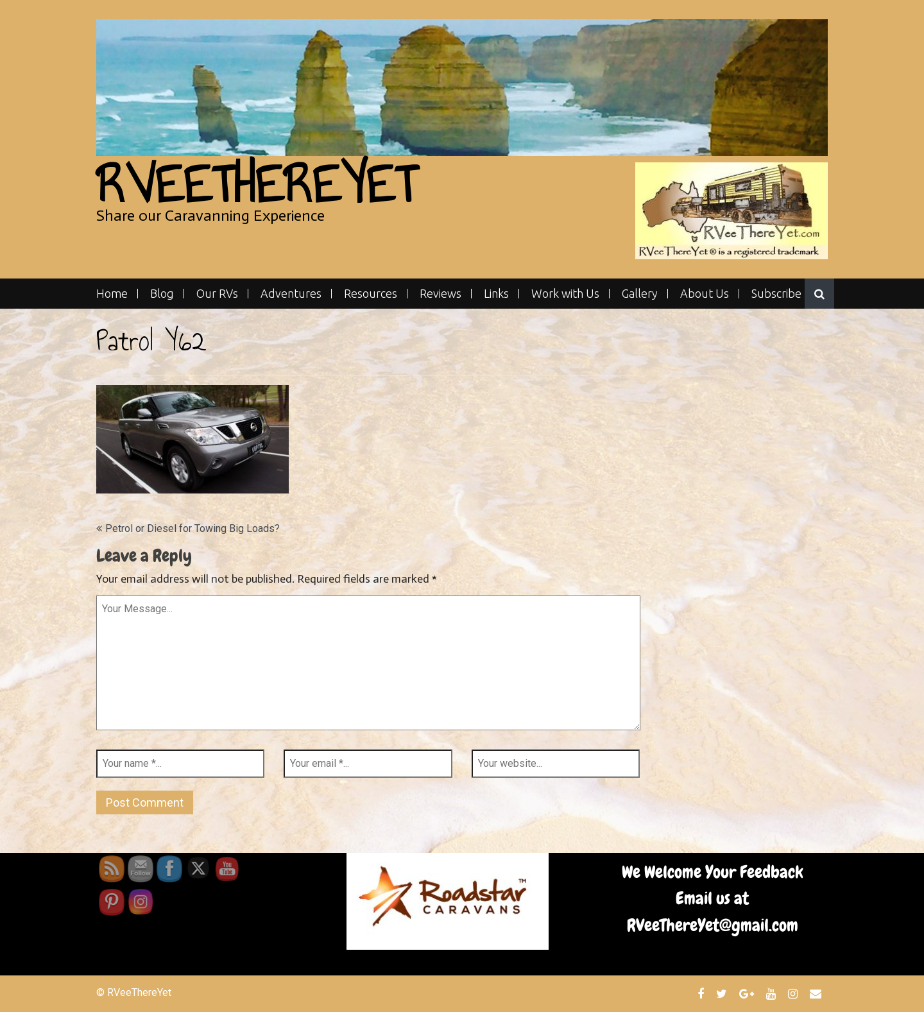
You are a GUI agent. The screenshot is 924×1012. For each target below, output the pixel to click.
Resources (370, 293)
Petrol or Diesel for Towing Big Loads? (192, 528)
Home (112, 293)
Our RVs (217, 293)
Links (496, 293)
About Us (704, 293)
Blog (162, 293)
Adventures (291, 293)
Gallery (640, 293)
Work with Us (565, 293)
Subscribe (776, 293)
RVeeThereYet (256, 184)
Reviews (440, 293)
